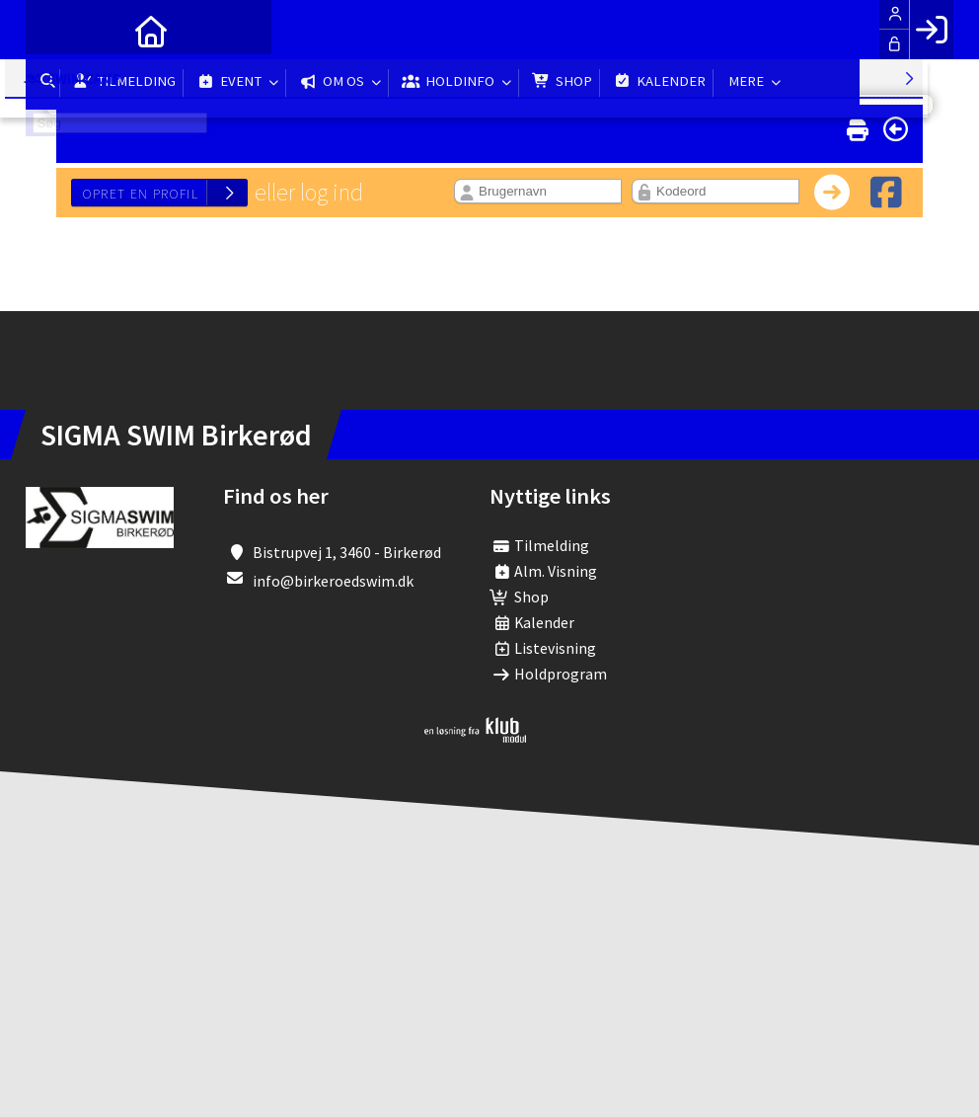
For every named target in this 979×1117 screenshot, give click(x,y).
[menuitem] (55, 29)
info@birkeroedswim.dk (333, 581)
